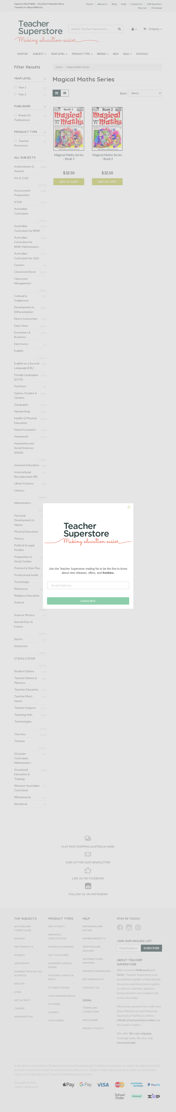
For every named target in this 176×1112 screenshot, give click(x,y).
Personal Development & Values (24, 520)
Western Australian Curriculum (26, 788)
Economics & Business (22, 335)
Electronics (21, 344)
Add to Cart (68, 182)
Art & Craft (21, 178)
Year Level (59, 53)
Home (89, 4)
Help (123, 4)
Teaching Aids (23, 714)
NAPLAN (19, 983)
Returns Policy (93, 979)
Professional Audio (26, 575)
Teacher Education (26, 689)
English (18, 350)
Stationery (21, 646)
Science (19, 602)
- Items (152, 29)
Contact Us (136, 4)
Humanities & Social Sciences (28, 973)
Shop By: (22, 53)
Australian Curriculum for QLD (26, 256)
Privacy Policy (93, 1028)
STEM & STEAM (24, 658)
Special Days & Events (23, 624)
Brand (102, 53)
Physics (19, 538)
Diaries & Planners (61, 946)
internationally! (126, 1042)
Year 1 (22, 87)
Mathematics (22, 503)
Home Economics (25, 429)
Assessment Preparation (22, 193)
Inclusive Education (26, 465)
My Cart (142, 7)
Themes (19, 741)
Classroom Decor (25, 271)
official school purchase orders (136, 1020)
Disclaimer (90, 1020)
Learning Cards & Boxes (60, 965)
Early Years (21, 325)
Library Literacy (24, 483)
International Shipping (93, 960)
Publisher (22, 106)
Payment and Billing (96, 971)
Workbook (21, 804)
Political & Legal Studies (24, 547)
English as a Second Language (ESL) (26, 366)
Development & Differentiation (24, 309)
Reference (21, 588)
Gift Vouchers (154, 4)
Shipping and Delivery (91, 948)
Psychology (21, 581)
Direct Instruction (25, 318)
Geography (21, 404)
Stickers (54, 1004)
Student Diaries (24, 671)
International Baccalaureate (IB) (26, 474)
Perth (120, 974)
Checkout (156, 7)
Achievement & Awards (24, 169)
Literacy (19, 490)
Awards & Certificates (57, 936)
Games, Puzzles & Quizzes (25, 395)
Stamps (53, 1012)
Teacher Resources (21, 143)
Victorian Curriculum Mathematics (22, 758)
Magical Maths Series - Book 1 (69, 157)
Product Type (82, 53)
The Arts (20, 734)
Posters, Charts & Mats (61, 977)
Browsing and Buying (92, 928)
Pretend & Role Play (27, 568)
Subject (39, 53)
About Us (102, 4)
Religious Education (26, 595)
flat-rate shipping (140, 1033)
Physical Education (26, 531)
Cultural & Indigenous (21, 298)
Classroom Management (22, 281)
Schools (142, 53)
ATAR (18, 202)
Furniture (20, 386)
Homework (21, 436)
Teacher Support (25, 707)
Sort (122, 93)
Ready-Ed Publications (22, 117)
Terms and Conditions (91, 1009)
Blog (114, 4)
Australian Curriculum (21, 211)
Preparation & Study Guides (23, 559)
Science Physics (24, 615)
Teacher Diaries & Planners (25, 680)
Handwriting (22, 411)
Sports (18, 639)
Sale (127, 53)
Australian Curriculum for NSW (27, 228)
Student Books (59, 987)
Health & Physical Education (25, 420)
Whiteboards (22, 797)
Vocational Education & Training (22, 774)
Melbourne (143, 970)
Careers (19, 265)
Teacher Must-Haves (23, 698)
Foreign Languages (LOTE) (26, 377)
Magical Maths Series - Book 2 (107, 157)
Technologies (23, 721)
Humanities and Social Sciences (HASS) (24, 448)
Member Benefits (94, 938)
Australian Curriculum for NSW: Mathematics (26, 242)
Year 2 (22, 94)
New (115, 53)
